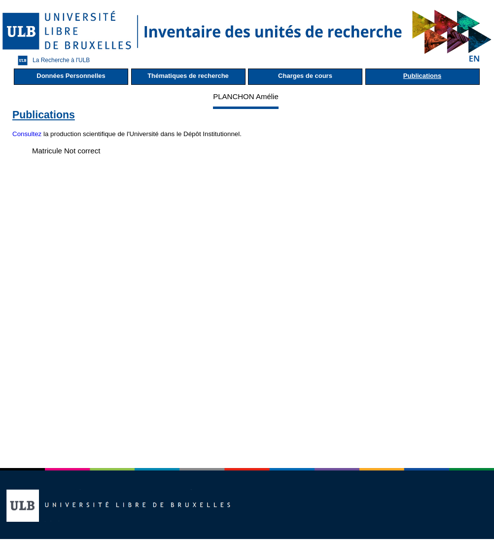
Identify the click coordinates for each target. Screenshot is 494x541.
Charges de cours (305, 75)
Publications (422, 75)
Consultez (26, 134)
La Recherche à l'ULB (51, 60)
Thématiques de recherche (188, 75)
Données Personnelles (70, 75)
